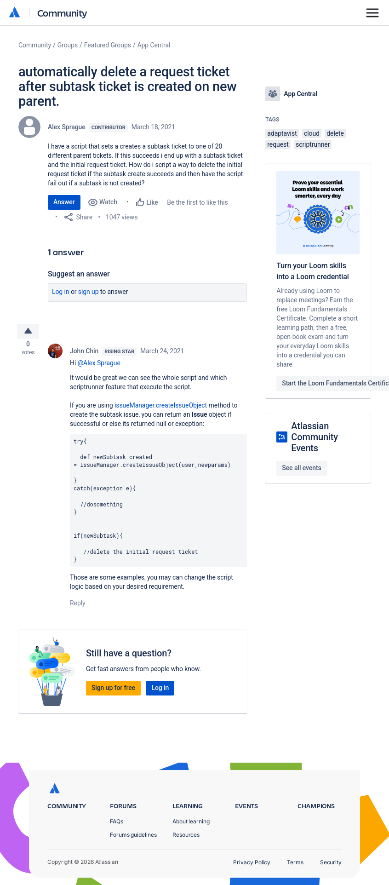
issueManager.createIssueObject (160, 407)
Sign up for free (113, 690)
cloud (312, 133)
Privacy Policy (251, 862)
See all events (301, 467)
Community (62, 12)
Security (331, 862)
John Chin (84, 353)
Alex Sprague (67, 127)
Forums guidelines (133, 834)
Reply (78, 605)
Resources (186, 834)
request (277, 144)
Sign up (88, 291)
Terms (295, 862)
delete (335, 133)
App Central (154, 45)
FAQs (116, 821)
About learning (191, 821)
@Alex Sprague (99, 365)
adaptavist (282, 133)
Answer (64, 202)
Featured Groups (107, 45)
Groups (67, 45)
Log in (60, 291)
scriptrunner (313, 144)
